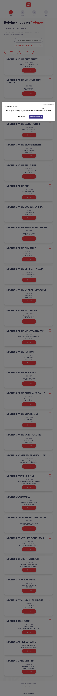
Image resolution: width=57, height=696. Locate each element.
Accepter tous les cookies (36, 116)
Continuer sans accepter (48, 104)
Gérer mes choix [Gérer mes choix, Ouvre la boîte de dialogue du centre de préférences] (21, 116)
